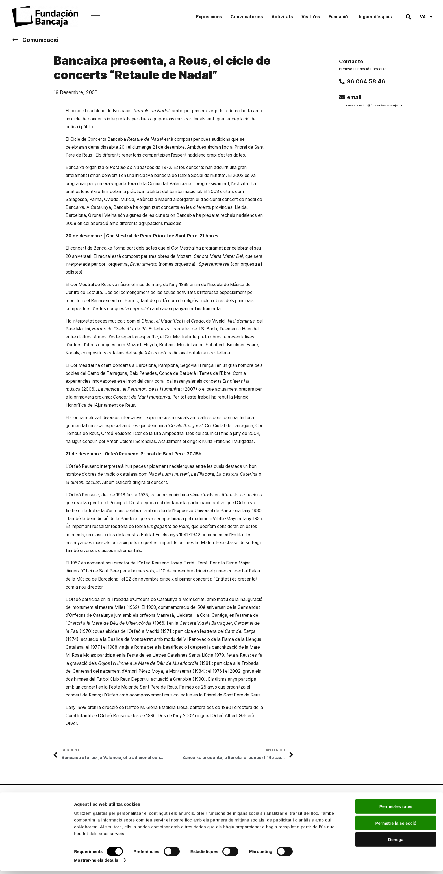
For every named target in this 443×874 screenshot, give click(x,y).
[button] (408, 16)
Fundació (338, 16)
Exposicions (209, 16)
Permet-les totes (395, 809)
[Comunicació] (15, 40)
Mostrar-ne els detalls (96, 862)
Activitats (282, 16)
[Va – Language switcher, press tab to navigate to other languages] (426, 16)
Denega (395, 842)
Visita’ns (310, 16)
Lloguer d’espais (374, 16)
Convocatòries (247, 16)
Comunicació (40, 39)
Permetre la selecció (395, 825)
